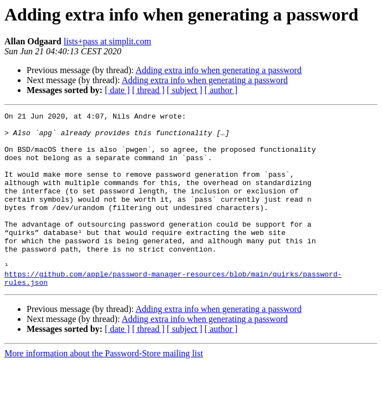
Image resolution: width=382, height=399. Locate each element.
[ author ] (221, 90)
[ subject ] (184, 90)
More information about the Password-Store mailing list (103, 388)
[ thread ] (148, 90)
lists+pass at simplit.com (107, 41)
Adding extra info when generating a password (218, 70)
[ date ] (117, 90)
